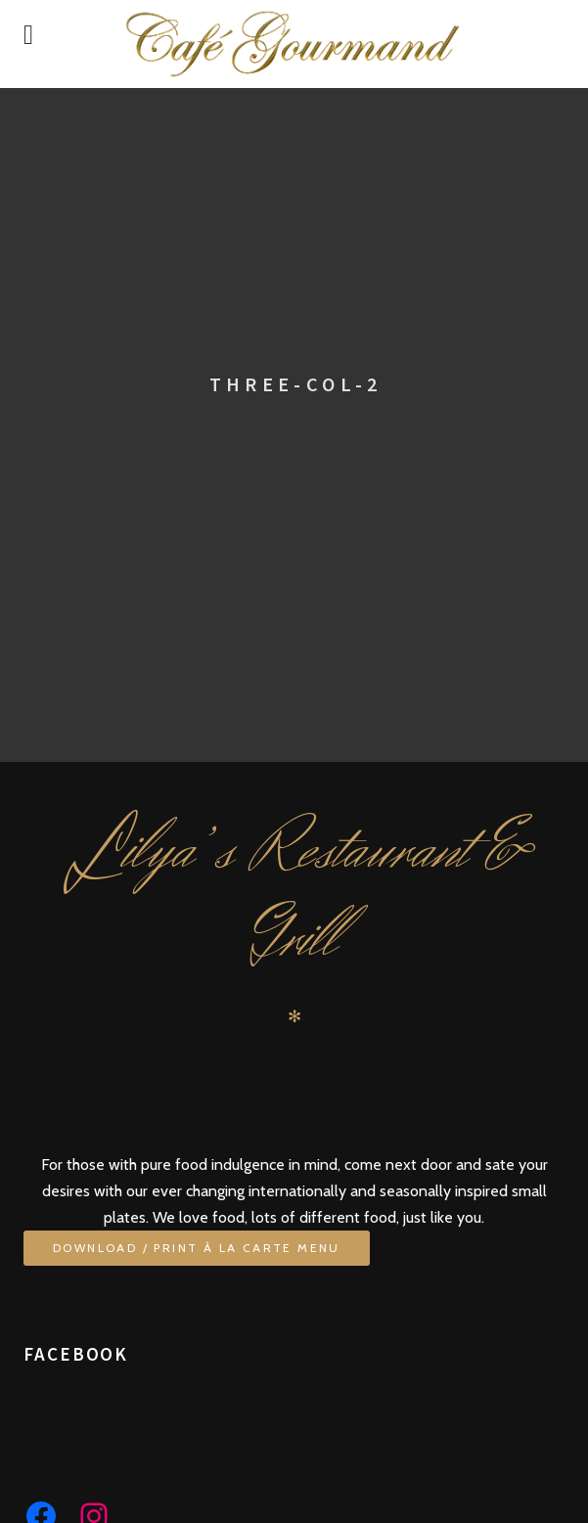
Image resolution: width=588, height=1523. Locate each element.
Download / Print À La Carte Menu (196, 1247)
